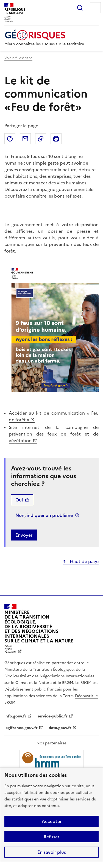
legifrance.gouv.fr (21, 728)
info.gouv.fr (15, 716)
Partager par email (25, 138)
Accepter (52, 821)
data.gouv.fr (60, 728)
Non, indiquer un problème (44, 515)
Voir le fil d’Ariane (18, 58)
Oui (19, 500)
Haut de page (84, 561)
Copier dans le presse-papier (40, 138)
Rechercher (79, 7)
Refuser (51, 836)
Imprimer (56, 138)
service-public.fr (52, 716)
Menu (95, 7)
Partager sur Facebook (9, 138)
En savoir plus (51, 852)
